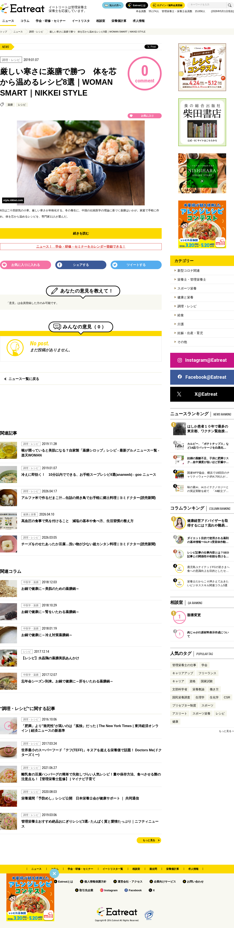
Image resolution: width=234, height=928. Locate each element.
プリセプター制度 (184, 705)
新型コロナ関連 (188, 270)
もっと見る (149, 840)
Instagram (110, 890)
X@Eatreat (197, 394)
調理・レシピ (36, 31)
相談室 (100, 21)
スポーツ (207, 705)
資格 (192, 681)
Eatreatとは (65, 881)
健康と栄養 (185, 297)
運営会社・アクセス (130, 881)
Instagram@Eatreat (202, 360)
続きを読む (81, 233)
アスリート (179, 713)
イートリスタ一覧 (113, 868)
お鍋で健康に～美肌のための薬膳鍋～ (50, 588)
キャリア (178, 681)
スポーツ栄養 (187, 288)
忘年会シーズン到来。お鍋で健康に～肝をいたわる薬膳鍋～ (67, 681)
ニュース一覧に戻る (24, 379)
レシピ (22, 104)
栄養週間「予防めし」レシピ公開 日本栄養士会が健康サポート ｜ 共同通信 (80, 798)
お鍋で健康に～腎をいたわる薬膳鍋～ (50, 612)
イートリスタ (81, 21)
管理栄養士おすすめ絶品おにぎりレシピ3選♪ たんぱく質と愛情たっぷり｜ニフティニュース (89, 824)
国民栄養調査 (181, 697)
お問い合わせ (195, 881)
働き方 (214, 689)
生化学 (214, 697)
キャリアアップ (182, 673)
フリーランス (207, 673)
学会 (204, 665)
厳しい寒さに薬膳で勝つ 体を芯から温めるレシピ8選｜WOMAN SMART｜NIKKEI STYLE (98, 31)
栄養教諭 (198, 689)
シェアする (81, 265)
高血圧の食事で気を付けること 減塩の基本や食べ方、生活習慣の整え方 (77, 521)
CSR (227, 697)
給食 (180, 315)
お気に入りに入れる (25, 265)
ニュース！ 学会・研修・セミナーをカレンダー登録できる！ (81, 246)
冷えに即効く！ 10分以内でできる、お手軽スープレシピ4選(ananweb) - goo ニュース (88, 474)
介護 (180, 324)
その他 (182, 342)
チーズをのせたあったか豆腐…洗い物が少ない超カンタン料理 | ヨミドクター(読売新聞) (88, 544)
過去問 (153, 868)
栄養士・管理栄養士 (191, 279)
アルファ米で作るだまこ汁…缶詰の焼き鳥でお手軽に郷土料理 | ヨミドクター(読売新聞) (88, 498)
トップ (3, 31)
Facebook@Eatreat (201, 377)
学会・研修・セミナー (51, 21)
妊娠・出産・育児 (190, 333)
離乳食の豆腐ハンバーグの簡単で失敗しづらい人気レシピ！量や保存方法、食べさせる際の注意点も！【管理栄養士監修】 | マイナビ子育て (91, 777)
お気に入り (147, 115)
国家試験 (207, 681)
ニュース (8, 21)
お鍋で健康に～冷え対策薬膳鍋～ (46, 635)
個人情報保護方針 (95, 881)
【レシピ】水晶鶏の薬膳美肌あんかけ (50, 658)
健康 (175, 721)
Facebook (135, 890)
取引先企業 (86, 890)
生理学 (199, 697)
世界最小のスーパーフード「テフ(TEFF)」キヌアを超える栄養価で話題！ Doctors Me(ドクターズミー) (91, 752)
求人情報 (139, 21)
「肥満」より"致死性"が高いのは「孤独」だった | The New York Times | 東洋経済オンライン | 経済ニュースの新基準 (89, 728)
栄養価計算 (118, 21)
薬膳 (10, 104)
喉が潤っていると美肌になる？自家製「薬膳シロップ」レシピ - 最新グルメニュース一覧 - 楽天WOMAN (90, 453)
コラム (24, 21)
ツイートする (136, 265)
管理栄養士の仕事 (184, 665)
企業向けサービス (165, 881)
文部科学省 (179, 689)
